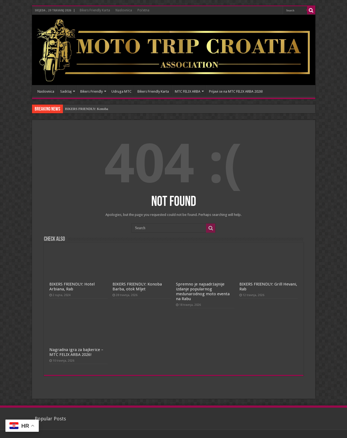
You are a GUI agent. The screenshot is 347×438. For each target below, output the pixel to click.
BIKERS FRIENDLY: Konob (86, 109)
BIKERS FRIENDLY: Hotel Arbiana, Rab (72, 286)
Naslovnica (123, 10)
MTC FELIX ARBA (187, 91)
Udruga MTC (121, 91)
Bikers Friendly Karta (95, 10)
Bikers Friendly (91, 91)
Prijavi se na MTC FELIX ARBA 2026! (236, 91)
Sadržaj (66, 91)
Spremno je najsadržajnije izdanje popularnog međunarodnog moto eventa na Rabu (203, 291)
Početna (143, 10)
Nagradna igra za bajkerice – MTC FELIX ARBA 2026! (76, 352)
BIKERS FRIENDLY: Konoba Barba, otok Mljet (137, 286)
